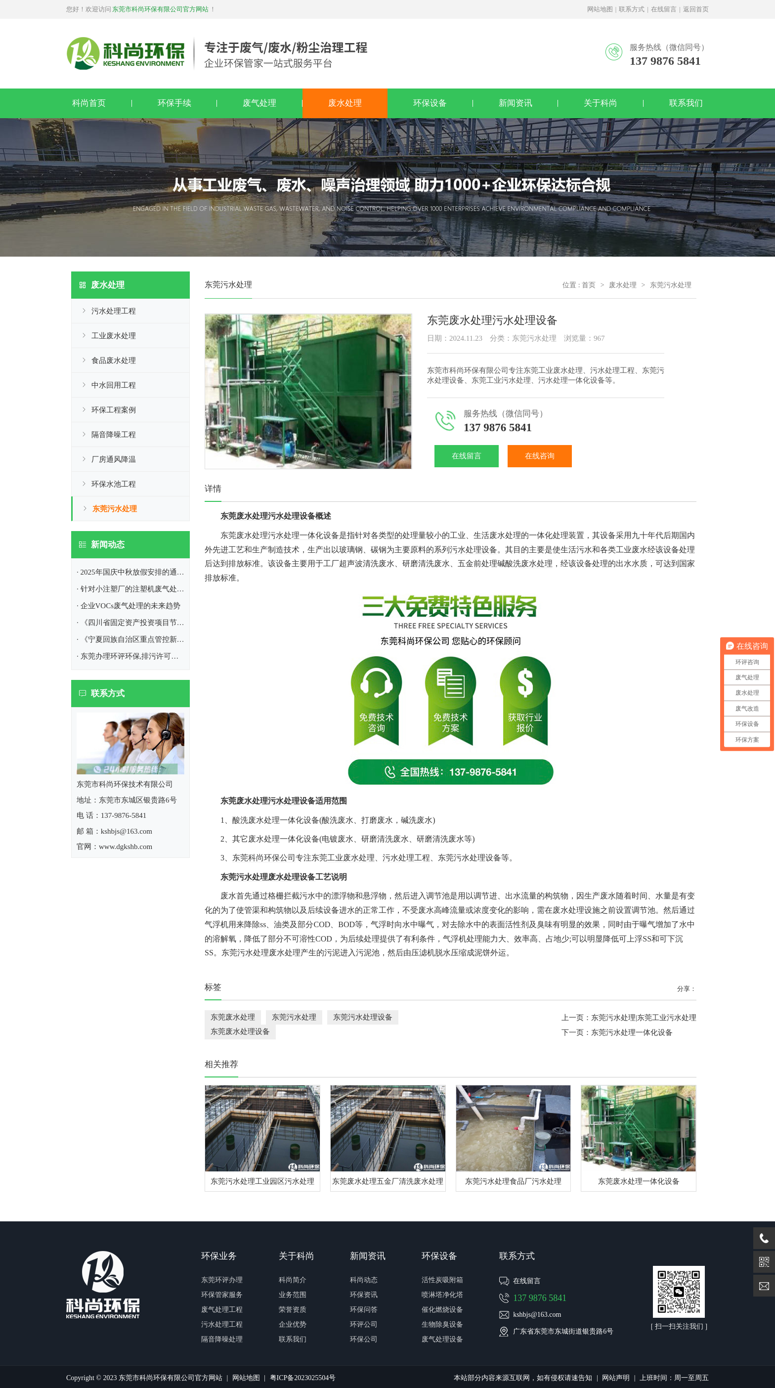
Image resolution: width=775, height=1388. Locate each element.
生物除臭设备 (442, 1324)
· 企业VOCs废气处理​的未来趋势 (128, 606)
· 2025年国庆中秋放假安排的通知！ (134, 572)
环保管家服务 (222, 1294)
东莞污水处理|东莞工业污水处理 (643, 1018)
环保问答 (364, 1309)
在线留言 (664, 9)
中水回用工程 (113, 385)
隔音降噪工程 (113, 435)
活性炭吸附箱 (442, 1280)
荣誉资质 (292, 1309)
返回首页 (696, 9)
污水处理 (284, 801)
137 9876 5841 (539, 1298)
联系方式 (632, 9)
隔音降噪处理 (222, 1339)
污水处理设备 (473, 549)
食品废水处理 (113, 360)
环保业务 (219, 1256)
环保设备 (430, 103)
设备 (291, 877)
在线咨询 (540, 456)
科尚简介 (292, 1280)
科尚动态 (364, 1280)
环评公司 (364, 1324)
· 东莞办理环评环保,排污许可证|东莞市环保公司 (154, 656)
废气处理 (259, 103)
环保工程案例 (113, 410)
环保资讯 (364, 1294)
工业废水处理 (113, 336)
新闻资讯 (515, 103)
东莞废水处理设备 (240, 1031)
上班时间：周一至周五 (674, 1378)
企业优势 (292, 1324)
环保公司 (364, 1339)
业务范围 (292, 1294)
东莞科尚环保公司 (264, 857)
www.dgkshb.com (125, 847)
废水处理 (345, 103)
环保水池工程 (113, 484)
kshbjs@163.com (537, 1314)
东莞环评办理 (222, 1280)
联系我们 (686, 103)
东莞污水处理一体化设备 (632, 1032)
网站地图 (600, 9)
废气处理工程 (222, 1309)
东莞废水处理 (233, 1017)
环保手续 (174, 103)
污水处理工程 (113, 311)
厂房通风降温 (113, 459)
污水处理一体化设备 (303, 535)
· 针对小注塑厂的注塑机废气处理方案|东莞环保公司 (161, 589)
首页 (589, 285)
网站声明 (616, 1378)
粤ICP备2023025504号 (303, 1378)
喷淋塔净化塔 (442, 1294)
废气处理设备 (442, 1339)
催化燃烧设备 (442, 1309)
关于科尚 (600, 103)
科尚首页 (89, 103)
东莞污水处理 (114, 509)
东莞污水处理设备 (362, 1017)
